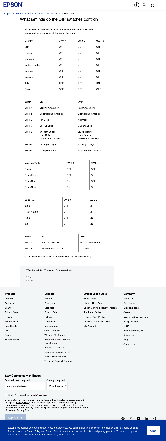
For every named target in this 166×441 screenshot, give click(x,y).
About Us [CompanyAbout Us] (128, 298)
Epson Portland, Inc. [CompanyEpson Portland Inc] (133, 330)
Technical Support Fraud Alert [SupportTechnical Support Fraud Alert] (59, 361)
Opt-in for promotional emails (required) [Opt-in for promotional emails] (28, 395)
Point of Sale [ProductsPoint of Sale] (11, 312)
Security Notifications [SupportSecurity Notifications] (55, 356)
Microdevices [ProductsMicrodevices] (11, 321)
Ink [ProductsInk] (6, 330)
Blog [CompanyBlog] (125, 339)
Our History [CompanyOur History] (129, 303)
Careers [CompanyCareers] (127, 312)
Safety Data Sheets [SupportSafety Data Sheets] (54, 347)
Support (7, 13)
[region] (83, 430)
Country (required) (56, 380)
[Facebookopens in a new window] (123, 418)
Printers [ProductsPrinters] (9, 298)
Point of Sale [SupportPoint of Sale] (50, 312)
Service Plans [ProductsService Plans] (12, 339)
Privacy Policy (23, 402)
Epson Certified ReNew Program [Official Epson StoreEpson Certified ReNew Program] (100, 307)
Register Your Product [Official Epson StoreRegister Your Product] (95, 317)
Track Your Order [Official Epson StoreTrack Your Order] (92, 312)
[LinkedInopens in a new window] (146, 418)
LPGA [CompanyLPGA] (126, 326)
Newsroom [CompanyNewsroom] (128, 335)
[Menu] (160, 4)
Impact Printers (35, 13)
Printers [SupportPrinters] (48, 298)
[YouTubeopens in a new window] (139, 418)
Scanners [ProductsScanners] (10, 307)
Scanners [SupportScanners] (49, 307)
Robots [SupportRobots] (48, 317)
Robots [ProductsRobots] (8, 317)
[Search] (144, 4)
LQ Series (52, 13)
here (73, 434)
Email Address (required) (18, 380)
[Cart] (152, 4)
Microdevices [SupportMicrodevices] (51, 326)
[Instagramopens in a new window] (154, 418)
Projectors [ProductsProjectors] (10, 303)
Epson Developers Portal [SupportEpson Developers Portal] (57, 352)
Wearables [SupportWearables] (49, 321)
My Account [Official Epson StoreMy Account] (90, 326)
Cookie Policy (34, 431)
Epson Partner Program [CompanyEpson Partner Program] (135, 317)
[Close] (153, 430)
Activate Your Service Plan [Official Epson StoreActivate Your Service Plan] (97, 321)
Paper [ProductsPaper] (8, 335)
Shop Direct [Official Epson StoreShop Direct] (90, 298)
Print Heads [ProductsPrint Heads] (11, 326)
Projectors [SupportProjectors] (49, 303)
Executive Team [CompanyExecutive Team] (131, 307)
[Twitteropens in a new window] (131, 418)
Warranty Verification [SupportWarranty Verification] (54, 335)
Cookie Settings (130, 428)
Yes (31, 277)
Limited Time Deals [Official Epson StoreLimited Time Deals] (93, 303)
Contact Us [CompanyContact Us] (129, 344)
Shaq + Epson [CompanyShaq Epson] (130, 321)
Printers (20, 13)
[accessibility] (136, 4)
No (31, 280)
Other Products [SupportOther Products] (52, 330)
